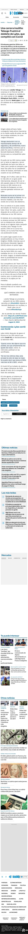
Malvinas (22, 9)
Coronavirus (13, 405)
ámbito (3, 22)
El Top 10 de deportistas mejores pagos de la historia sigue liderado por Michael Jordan (19, 681)
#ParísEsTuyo (16, 309)
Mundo (13, 893)
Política (23, 885)
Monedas (3, 558)
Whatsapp (21, 876)
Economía (16, 17)
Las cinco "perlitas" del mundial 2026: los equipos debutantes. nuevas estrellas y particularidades (7, 656)
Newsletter (23, 876)
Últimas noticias (15, 882)
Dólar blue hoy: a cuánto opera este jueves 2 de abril (14, 714)
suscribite (21, 13)
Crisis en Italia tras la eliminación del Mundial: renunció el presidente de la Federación (18, 114)
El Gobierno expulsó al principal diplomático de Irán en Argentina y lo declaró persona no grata (16, 507)
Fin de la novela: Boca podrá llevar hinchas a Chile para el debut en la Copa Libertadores (14, 60)
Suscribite (19, 413)
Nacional (4, 893)
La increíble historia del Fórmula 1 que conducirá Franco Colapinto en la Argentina (18, 120)
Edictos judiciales (18, 909)
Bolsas (10, 558)
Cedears (24, 558)
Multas (3, 912)
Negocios (4, 891)
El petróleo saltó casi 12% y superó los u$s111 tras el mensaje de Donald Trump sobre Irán (14, 476)
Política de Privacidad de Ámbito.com (13, 907)
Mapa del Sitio (11, 904)
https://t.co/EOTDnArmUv (17, 316)
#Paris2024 (15, 303)
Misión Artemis (14, 9)
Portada (4, 882)
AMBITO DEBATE (22, 919)
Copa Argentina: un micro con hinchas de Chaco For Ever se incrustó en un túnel (18, 670)
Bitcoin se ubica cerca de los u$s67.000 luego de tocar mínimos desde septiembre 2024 (14, 460)
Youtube (17, 876)
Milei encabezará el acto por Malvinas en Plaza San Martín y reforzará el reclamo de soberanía (16, 525)
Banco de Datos (6, 888)
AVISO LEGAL (5, 909)
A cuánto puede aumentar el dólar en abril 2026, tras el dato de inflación (14, 749)
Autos (21, 899)
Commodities (17, 558)
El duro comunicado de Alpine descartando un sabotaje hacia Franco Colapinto (21, 656)
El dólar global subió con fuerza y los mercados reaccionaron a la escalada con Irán (14, 758)
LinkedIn (13, 876)
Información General (8, 899)
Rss (2, 904)
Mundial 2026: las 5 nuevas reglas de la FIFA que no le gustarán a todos (14, 64)
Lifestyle (22, 891)
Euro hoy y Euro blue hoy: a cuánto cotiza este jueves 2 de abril (13, 790)
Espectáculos (6, 901)
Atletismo (4, 405)
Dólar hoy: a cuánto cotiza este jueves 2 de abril (23, 714)
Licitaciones (13, 912)
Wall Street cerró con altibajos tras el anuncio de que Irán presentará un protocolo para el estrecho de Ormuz (16, 516)
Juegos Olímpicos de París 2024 (17, 22)
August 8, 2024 (14, 322)
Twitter (2, 876)
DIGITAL (6, 918)
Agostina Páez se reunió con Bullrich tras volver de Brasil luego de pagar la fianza (14, 484)
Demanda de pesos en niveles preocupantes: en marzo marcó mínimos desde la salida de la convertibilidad (16, 499)
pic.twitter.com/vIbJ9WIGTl (14, 318)
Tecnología (18, 901)
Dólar (7, 17)
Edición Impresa (6, 896)
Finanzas (14, 885)
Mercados (18, 888)
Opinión (13, 891)
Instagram (9, 876)
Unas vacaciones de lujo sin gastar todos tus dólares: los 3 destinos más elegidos (14, 468)
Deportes (9, 22)
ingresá (25, 13)
